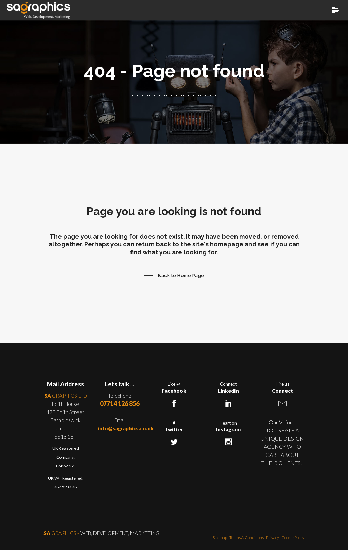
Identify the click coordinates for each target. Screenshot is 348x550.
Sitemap (220, 537)
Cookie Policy (292, 537)
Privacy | (273, 537)
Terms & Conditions (246, 537)
